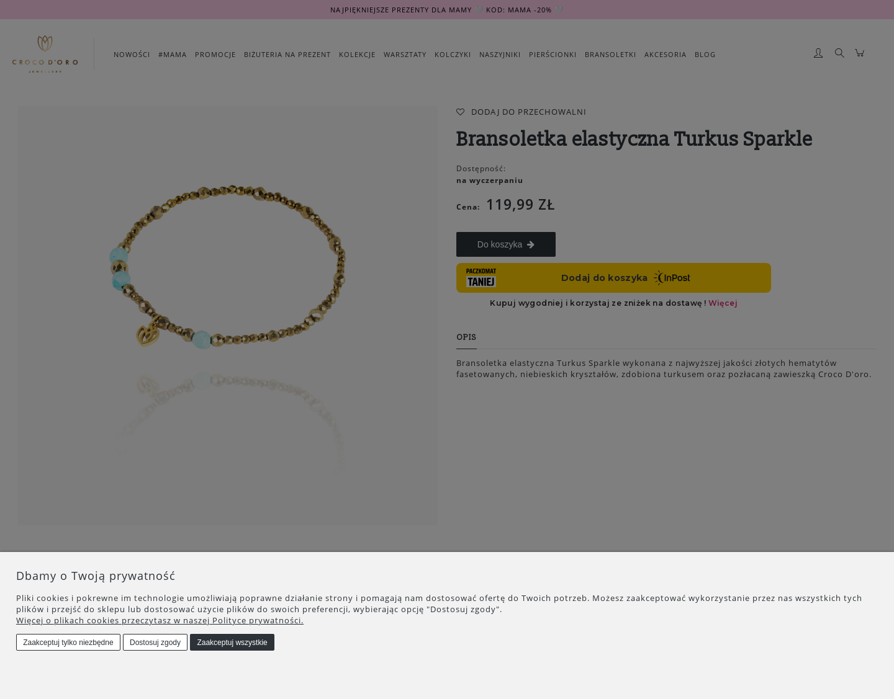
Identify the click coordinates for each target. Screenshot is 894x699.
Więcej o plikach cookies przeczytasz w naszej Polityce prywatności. (160, 620)
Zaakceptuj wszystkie (232, 642)
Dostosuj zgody (155, 642)
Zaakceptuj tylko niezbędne (68, 642)
